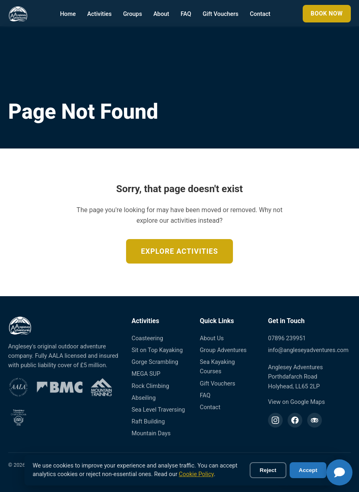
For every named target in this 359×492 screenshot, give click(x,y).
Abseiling (144, 397)
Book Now (327, 13)
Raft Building (148, 421)
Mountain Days (151, 433)
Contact (260, 14)
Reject (268, 470)
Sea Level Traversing (158, 409)
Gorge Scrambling (155, 362)
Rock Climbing (150, 386)
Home (68, 14)
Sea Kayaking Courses (217, 367)
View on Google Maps (296, 402)
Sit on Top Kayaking (157, 350)
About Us (212, 338)
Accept (308, 470)
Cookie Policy (196, 474)
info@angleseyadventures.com (308, 350)
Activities (99, 14)
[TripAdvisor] (314, 420)
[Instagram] (275, 420)
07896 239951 (287, 338)
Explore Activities (179, 251)
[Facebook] (295, 420)
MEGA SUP (146, 373)
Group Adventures (223, 350)
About (161, 14)
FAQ (186, 14)
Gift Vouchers (221, 14)
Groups (132, 14)
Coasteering (147, 338)
